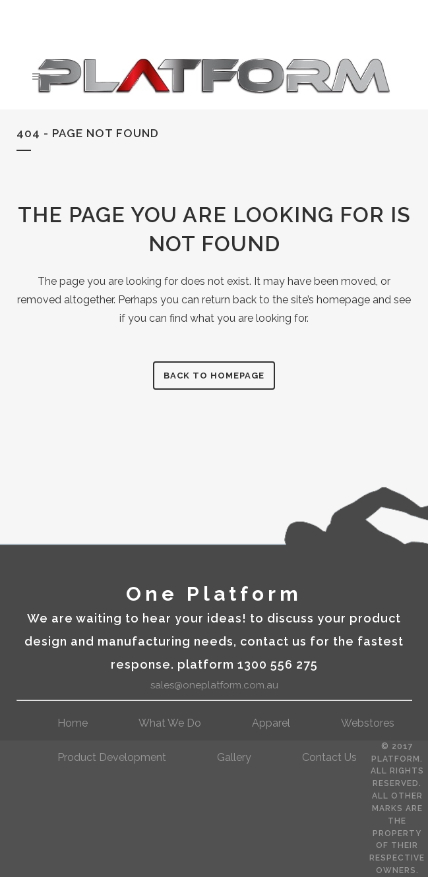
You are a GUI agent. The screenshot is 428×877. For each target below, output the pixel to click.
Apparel (271, 723)
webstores (367, 723)
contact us (329, 757)
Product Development (111, 757)
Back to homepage (214, 375)
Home (72, 723)
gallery (234, 757)
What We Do (169, 723)
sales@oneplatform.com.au (214, 685)
